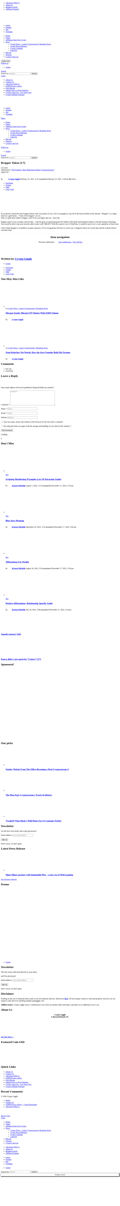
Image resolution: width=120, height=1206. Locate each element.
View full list (77, 242)
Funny (8, 38)
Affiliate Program (12, 9)
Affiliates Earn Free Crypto (16, 40)
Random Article (12, 7)
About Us (9, 5)
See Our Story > (7, 1040)
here (66, 1001)
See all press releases (9, 882)
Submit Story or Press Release (17, 90)
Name (4, 412)
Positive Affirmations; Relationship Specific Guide (29, 606)
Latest (8, 25)
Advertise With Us (13, 3)
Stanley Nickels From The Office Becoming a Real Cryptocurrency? (37, 772)
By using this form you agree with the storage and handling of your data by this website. (37, 429)
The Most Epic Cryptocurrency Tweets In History (29, 798)
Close (3, 1121)
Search (34, 73)
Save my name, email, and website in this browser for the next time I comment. (33, 425)
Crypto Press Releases (18, 46)
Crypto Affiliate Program (15, 95)
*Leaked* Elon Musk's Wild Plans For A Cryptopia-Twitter (33, 823)
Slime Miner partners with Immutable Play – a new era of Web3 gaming (39, 877)
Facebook (9, 371)
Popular (8, 28)
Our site (9, 369)
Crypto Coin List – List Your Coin (18, 92)
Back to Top (5, 1119)
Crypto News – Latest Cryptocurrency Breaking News (30, 44)
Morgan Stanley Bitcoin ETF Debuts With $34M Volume (32, 313)
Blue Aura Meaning (15, 523)
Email (4, 416)
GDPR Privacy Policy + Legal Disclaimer (21, 1107)
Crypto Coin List (12, 57)
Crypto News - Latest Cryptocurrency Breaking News (28, 308)
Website (4, 420)
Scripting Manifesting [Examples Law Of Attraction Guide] (33, 482)
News (8, 42)
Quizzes (9, 55)
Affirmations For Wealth (17, 565)
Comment (5, 407)
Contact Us (10, 82)
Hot (7, 30)
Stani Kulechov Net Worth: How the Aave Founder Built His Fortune (38, 352)
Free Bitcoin (10, 88)
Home (8, 36)
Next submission (64, 242)
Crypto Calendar (16, 48)
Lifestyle (13, 50)
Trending (9, 32)
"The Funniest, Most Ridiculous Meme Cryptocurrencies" (32, 170)
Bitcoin (8, 53)
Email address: (17, 838)
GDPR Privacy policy (14, 86)
